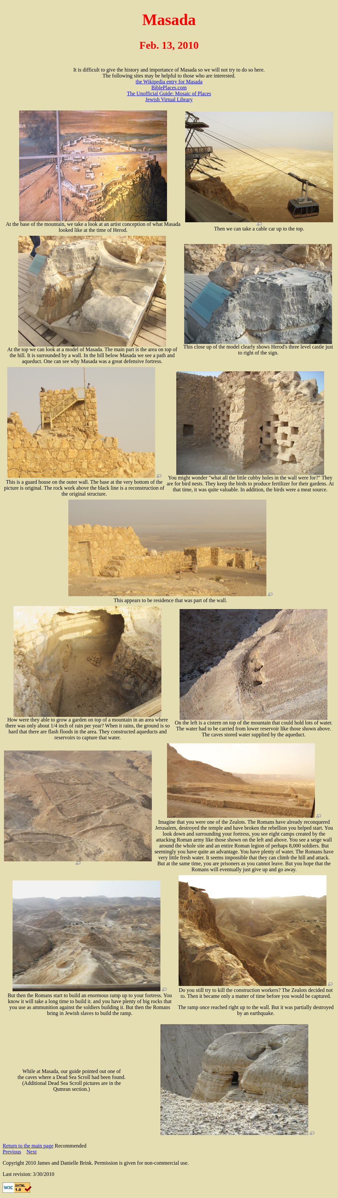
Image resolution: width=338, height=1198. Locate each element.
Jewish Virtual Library (169, 99)
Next (31, 1151)
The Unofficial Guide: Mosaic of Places (169, 93)
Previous (12, 1151)
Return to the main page (28, 1146)
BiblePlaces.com (168, 87)
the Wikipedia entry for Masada (169, 81)
